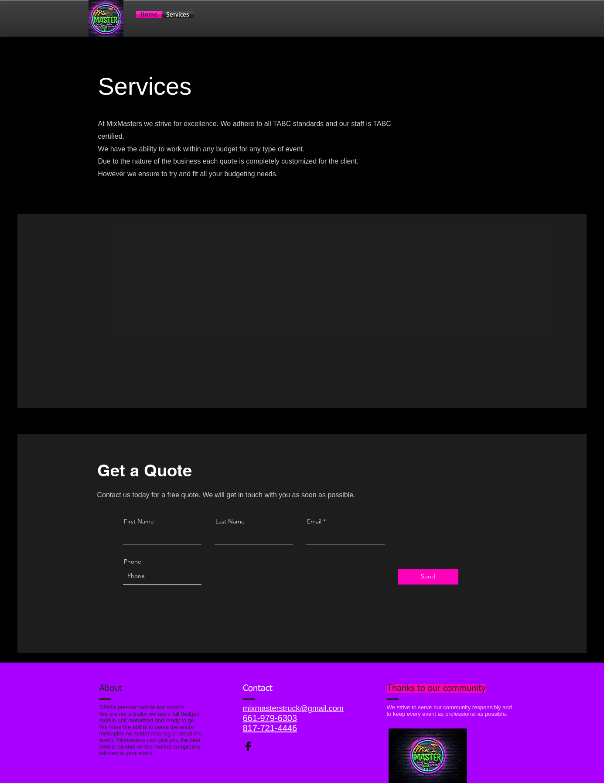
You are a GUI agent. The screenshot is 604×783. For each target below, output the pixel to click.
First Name (139, 521)
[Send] (428, 577)
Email (314, 521)
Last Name (230, 521)
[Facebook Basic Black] (248, 746)
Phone (132, 561)
